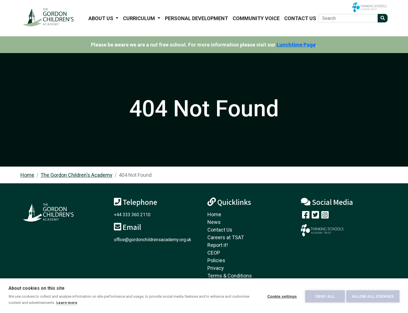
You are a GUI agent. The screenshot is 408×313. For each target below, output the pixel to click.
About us (101, 18)
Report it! (217, 245)
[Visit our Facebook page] (305, 216)
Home (27, 175)
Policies (216, 260)
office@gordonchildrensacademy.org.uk (152, 239)
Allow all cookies (373, 296)
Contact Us (300, 18)
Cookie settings (280, 296)
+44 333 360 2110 (132, 214)
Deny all (323, 296)
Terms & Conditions (229, 276)
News (214, 222)
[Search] (348, 18)
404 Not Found (135, 175)
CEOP (213, 253)
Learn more (85, 303)
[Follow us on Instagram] (325, 216)
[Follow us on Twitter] (315, 216)
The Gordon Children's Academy (76, 175)
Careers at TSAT (225, 237)
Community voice (256, 18)
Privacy (215, 268)
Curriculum (139, 18)
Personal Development (196, 18)
